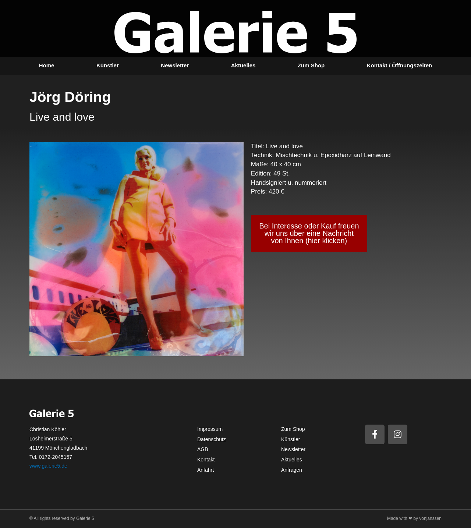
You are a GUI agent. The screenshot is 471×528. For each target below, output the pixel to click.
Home (46, 65)
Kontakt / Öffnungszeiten (399, 65)
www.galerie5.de (48, 466)
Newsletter (175, 65)
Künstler (107, 65)
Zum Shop (311, 65)
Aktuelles (243, 65)
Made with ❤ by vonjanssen (414, 518)
